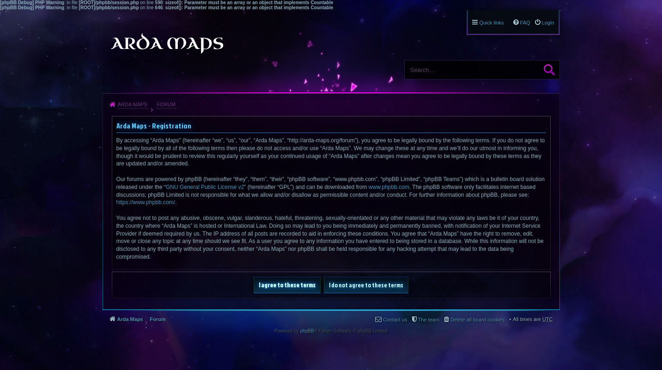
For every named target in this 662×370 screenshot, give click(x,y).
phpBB (307, 331)
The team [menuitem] (428, 319)
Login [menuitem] (548, 22)
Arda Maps (132, 104)
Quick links (491, 22)
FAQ (525, 22)
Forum (166, 104)
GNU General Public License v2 (205, 187)
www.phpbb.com (389, 187)
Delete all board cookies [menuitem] (477, 319)
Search (549, 70)
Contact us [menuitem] (395, 319)
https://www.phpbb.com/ (145, 202)
